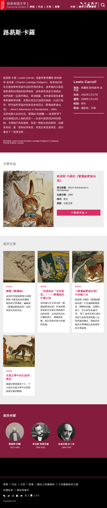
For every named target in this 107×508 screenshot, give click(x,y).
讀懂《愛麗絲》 (15, 291)
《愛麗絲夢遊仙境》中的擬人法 (87, 293)
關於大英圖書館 (87, 7)
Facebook (92, 3)
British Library (2, 5)
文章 (48, 7)
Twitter (96, 3)
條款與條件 (23, 490)
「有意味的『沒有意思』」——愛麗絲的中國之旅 (52, 295)
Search (103, 5)
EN (95, 5)
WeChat (81, 3)
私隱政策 (8, 490)
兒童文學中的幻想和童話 (18, 377)
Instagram (89, 3)
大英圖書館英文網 (68, 484)
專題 (32, 7)
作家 (73, 7)
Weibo (85, 3)
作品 (40, 7)
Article (9, 287)
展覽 (57, 7)
